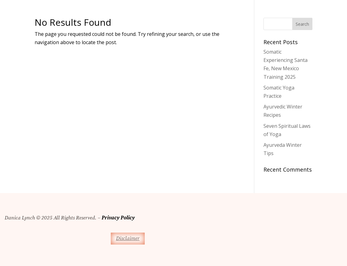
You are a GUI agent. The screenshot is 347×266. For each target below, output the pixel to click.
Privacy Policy (118, 218)
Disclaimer (128, 238)
